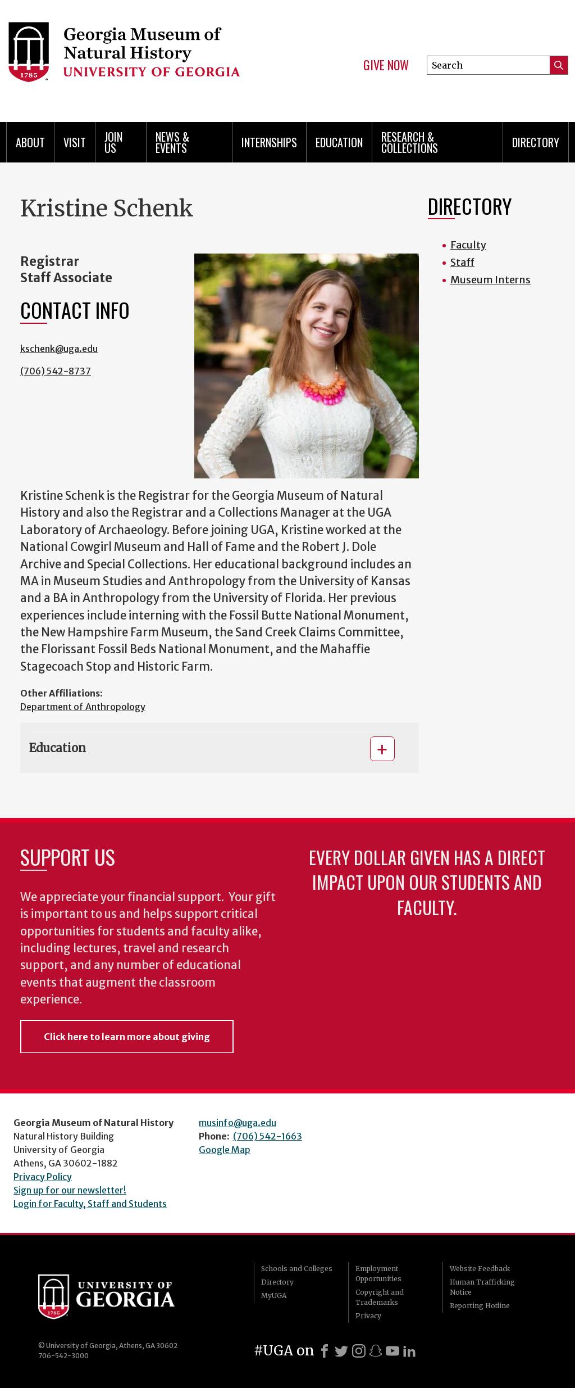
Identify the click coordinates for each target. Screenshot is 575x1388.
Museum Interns (490, 279)
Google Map (224, 1149)
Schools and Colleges (296, 1268)
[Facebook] (324, 1351)
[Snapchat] (375, 1351)
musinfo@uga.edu (237, 1122)
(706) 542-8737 (55, 371)
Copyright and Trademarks (379, 1297)
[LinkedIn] (409, 1351)
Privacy (368, 1316)
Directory (535, 142)
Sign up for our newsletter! (69, 1190)
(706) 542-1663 (267, 1136)
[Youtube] (392, 1351)
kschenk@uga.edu (59, 348)
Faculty (468, 244)
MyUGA (273, 1295)
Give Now (386, 65)
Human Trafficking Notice (482, 1287)
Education (339, 142)
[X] (341, 1351)
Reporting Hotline (480, 1305)
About (30, 142)
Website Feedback (480, 1268)
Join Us (113, 142)
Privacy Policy (42, 1176)
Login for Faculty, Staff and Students (90, 1203)
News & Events (172, 142)
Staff (462, 262)
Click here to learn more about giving (127, 1036)
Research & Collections (409, 142)
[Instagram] (359, 1351)
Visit (74, 142)
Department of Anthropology (82, 706)
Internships (269, 142)
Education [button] (57, 748)
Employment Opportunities (378, 1273)
